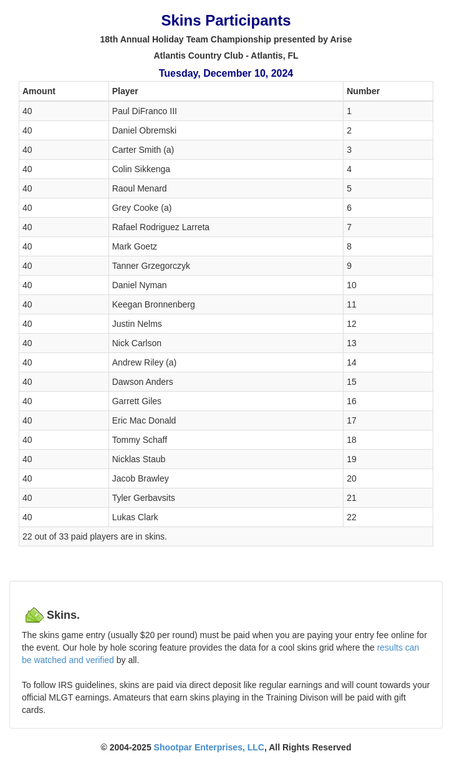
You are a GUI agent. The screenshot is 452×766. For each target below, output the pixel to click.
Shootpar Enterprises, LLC (209, 747)
